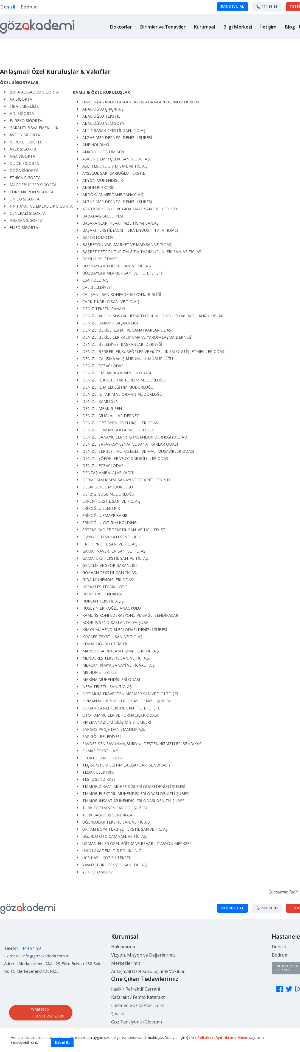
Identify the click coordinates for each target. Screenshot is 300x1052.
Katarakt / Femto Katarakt (138, 993)
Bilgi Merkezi (237, 27)
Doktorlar (121, 27)
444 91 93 (266, 6)
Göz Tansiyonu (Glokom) (136, 1017)
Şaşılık (117, 1009)
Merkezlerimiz (126, 959)
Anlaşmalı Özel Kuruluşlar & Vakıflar (148, 967)
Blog (290, 27)
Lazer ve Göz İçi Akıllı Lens (137, 1001)
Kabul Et (62, 1042)
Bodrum (29, 7)
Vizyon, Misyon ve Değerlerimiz (143, 951)
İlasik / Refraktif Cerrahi (135, 985)
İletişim (268, 27)
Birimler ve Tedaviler (163, 27)
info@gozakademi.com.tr (46, 951)
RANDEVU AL (232, 6)
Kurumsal (204, 27)
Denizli (7, 7)
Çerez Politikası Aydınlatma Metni (217, 1037)
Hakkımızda (123, 942)
